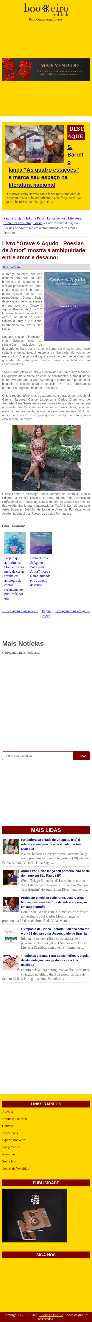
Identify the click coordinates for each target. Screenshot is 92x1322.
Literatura (74, 218)
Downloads (10, 1133)
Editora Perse (35, 218)
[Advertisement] (46, 702)
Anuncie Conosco (14, 1119)
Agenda (7, 1112)
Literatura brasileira (17, 223)
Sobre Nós (9, 1161)
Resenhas (8, 1154)
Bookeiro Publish (51, 1315)
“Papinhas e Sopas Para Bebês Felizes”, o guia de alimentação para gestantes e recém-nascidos (55, 960)
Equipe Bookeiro (14, 1140)
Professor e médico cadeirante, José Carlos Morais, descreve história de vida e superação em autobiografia (54, 902)
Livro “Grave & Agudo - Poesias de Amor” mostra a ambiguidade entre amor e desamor (43, 250)
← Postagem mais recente (20, 611)
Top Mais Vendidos (15, 1168)
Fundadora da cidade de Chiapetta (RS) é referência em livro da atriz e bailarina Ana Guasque (51, 844)
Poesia (37, 223)
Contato (7, 1126)
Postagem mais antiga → (72, 611)
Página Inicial (12, 218)
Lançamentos (56, 218)
